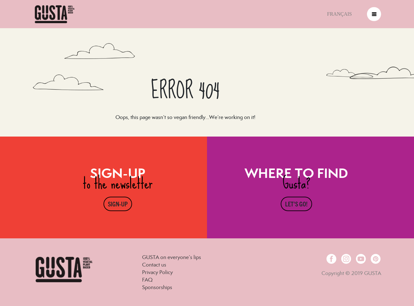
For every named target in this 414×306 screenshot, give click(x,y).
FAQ (147, 279)
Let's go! (296, 204)
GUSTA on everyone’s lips (171, 257)
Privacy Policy (157, 272)
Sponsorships (157, 287)
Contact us (154, 264)
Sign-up (118, 204)
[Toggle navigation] (374, 14)
